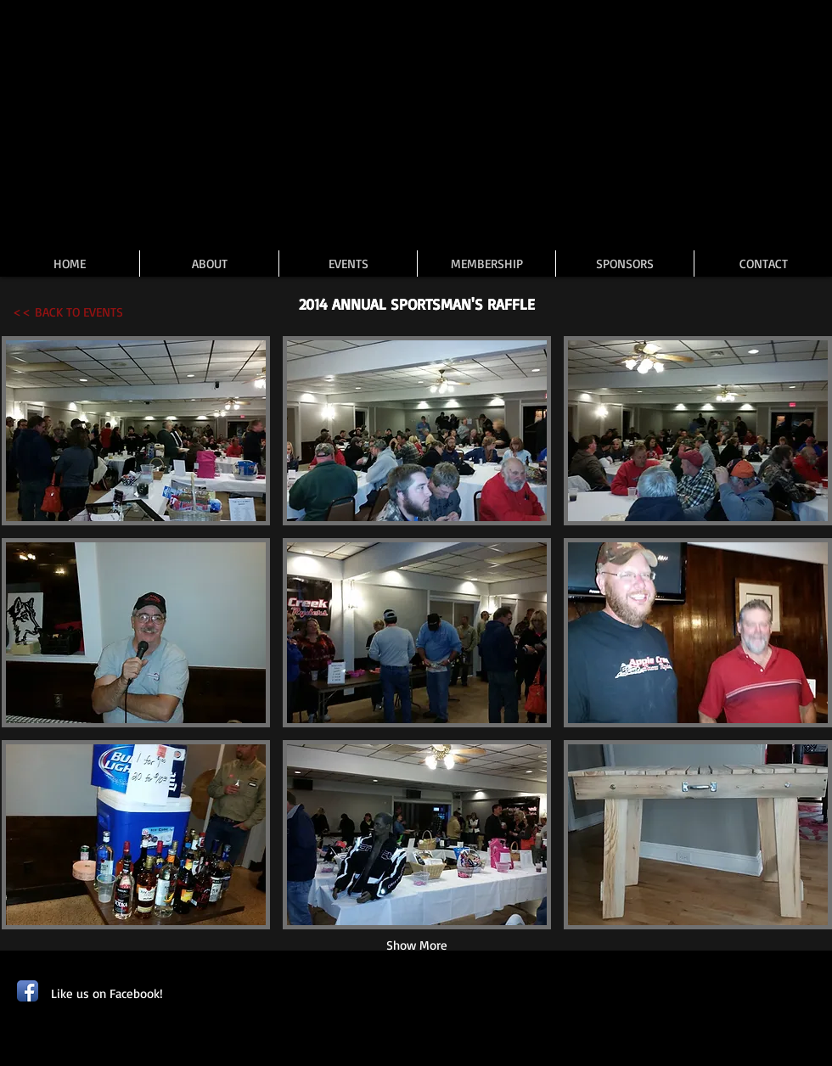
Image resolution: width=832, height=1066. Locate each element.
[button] (136, 430)
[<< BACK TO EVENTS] (68, 311)
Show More (416, 945)
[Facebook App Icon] (27, 990)
